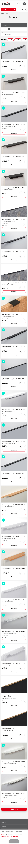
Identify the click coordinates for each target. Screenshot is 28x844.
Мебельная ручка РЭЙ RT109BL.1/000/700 (13, 473)
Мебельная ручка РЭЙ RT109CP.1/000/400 (13, 631)
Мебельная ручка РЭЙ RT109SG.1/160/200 (13, 568)
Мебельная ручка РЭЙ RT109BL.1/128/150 (13, 188)
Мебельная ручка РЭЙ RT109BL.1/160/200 (13, 92)
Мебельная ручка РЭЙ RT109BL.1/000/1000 (14, 283)
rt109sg (18, 39)
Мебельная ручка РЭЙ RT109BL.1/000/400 (13, 61)
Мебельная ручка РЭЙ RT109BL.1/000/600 (13, 124)
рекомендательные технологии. (9, 836)
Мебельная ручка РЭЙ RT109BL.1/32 (12, 314)
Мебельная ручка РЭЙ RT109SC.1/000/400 (13, 409)
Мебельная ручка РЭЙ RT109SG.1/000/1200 (8, 729)
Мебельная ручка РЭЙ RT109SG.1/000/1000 (8, 696)
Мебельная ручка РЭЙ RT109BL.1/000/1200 (14, 219)
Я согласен (14, 841)
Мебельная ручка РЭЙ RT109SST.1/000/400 (14, 793)
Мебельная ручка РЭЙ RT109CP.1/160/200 (13, 761)
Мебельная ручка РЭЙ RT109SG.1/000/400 (13, 505)
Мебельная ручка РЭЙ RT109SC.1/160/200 (13, 536)
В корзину (14, 69)
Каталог (4, 9)
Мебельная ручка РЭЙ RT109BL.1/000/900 (13, 378)
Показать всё (14, 809)
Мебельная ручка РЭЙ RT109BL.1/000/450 (13, 251)
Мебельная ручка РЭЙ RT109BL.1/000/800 (13, 441)
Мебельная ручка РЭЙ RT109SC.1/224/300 (13, 600)
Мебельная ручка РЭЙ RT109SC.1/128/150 (13, 663)
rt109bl (10, 39)
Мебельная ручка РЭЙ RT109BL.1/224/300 (13, 156)
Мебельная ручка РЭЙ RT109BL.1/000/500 (13, 346)
